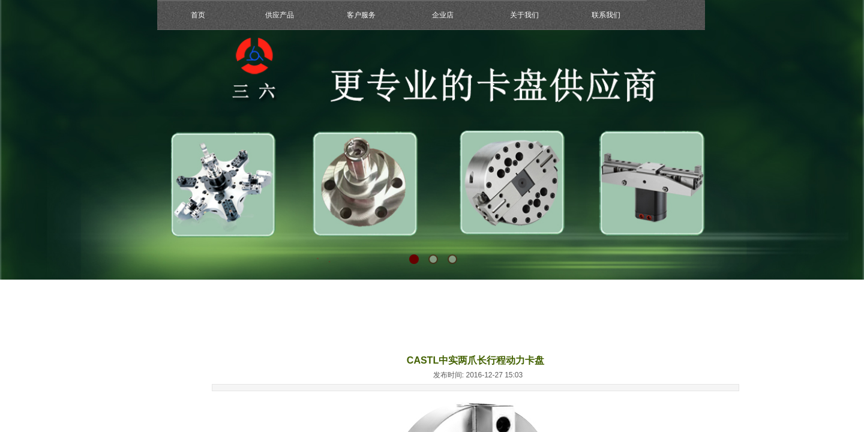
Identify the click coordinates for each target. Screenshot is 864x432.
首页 (198, 15)
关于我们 (524, 15)
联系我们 (606, 15)
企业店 (443, 15)
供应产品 (279, 15)
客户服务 (361, 15)
